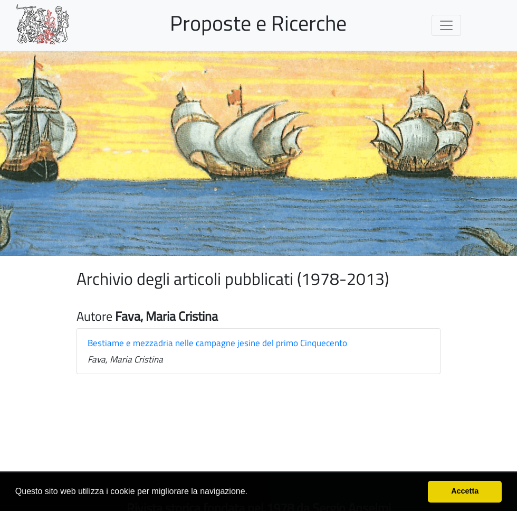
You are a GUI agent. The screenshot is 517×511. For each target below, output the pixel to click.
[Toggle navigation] (446, 25)
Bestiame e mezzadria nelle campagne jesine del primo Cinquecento (217, 343)
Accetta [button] (464, 491)
